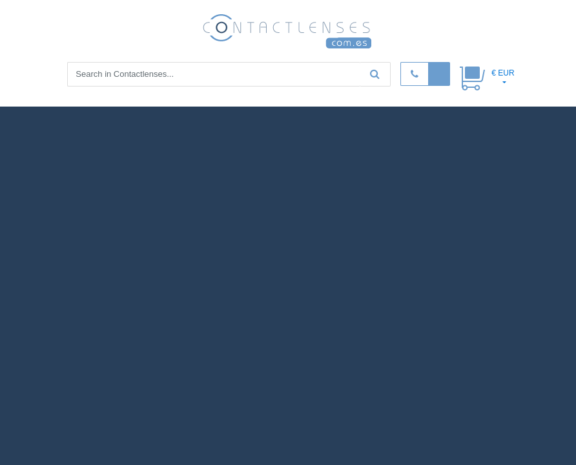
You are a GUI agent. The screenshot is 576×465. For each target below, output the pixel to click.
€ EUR (502, 73)
